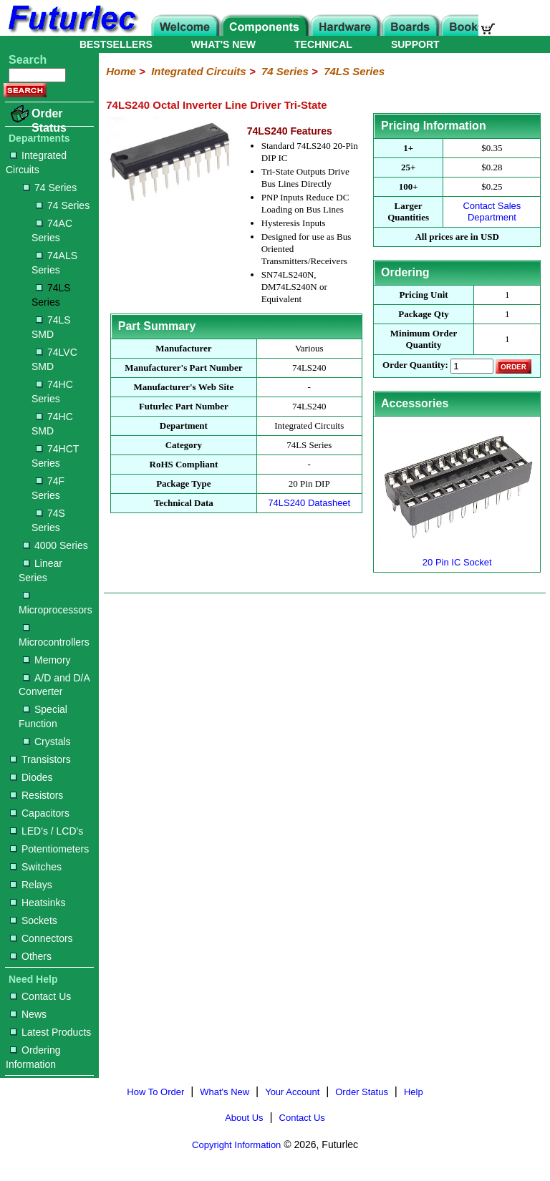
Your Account (292, 1092)
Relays (31, 884)
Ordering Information (33, 1057)
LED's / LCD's (46, 831)
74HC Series (52, 391)
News (28, 1014)
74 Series (50, 187)
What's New (224, 1092)
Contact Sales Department (492, 211)
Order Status (49, 120)
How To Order (155, 1092)
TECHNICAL (323, 44)
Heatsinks (37, 902)
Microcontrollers (54, 636)
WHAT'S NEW (223, 44)
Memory (47, 660)
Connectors (41, 938)
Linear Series (40, 570)
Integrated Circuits (36, 162)
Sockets (33, 920)
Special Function (43, 716)
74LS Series (51, 295)
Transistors (40, 759)
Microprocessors (55, 604)
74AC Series (52, 230)
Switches (36, 867)
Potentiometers (49, 849)
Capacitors (39, 813)
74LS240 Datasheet (309, 502)
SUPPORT (415, 44)
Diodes (31, 777)
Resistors (36, 795)
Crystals (47, 741)
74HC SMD (52, 424)
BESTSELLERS (116, 44)
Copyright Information (236, 1144)
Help (413, 1092)
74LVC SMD (54, 359)
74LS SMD (51, 327)
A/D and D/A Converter (54, 685)
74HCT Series (55, 456)
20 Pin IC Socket (457, 556)
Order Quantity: (415, 365)
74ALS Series (54, 263)
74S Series (48, 520)
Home (121, 71)
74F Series (48, 488)
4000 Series (55, 545)
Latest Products (50, 1032)
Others (31, 956)
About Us (244, 1117)
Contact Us (40, 996)
